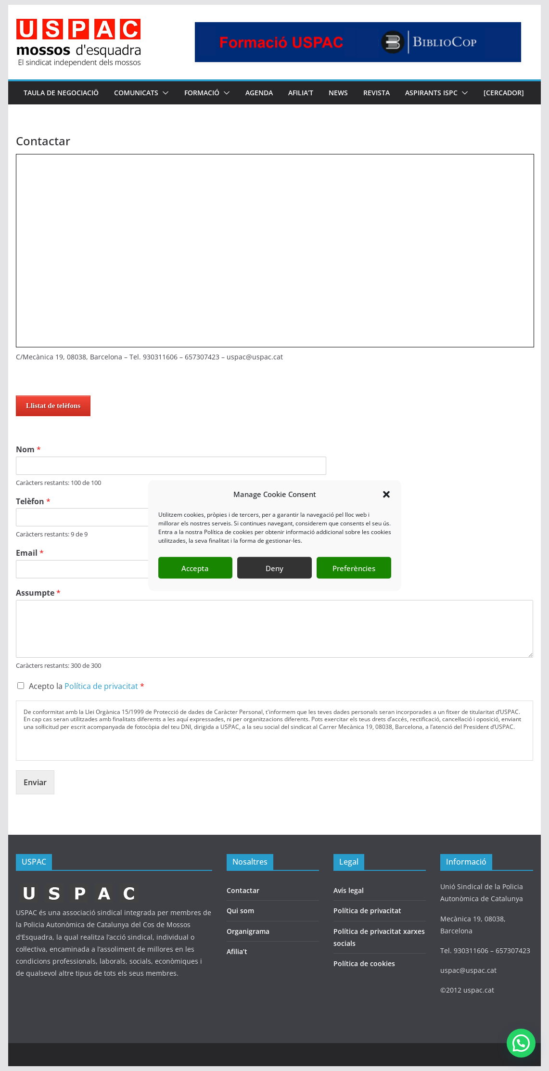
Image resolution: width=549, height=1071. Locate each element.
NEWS (338, 92)
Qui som (240, 910)
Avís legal (348, 890)
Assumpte (38, 593)
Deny (274, 568)
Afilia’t (237, 951)
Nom (28, 450)
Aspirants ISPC (431, 92)
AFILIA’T (300, 92)
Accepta (195, 568)
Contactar (243, 890)
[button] (386, 494)
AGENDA (259, 92)
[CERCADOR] (504, 92)
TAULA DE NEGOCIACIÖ (61, 92)
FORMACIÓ (201, 92)
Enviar (35, 782)
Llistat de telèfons (53, 405)
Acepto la (86, 686)
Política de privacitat (101, 686)
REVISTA (376, 92)
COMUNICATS (136, 92)
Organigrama (248, 931)
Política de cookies (364, 963)
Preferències (353, 568)
